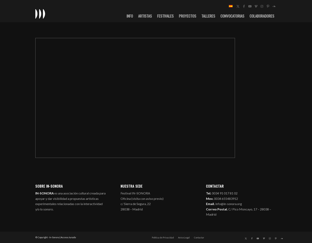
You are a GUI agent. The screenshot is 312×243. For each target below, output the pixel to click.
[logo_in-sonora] (40, 13)
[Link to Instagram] (262, 6)
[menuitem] (130, 15)
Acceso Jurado (68, 237)
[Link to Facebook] (244, 6)
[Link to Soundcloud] (274, 6)
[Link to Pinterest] (268, 6)
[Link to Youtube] (250, 6)
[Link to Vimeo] (256, 6)
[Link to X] (238, 6)
